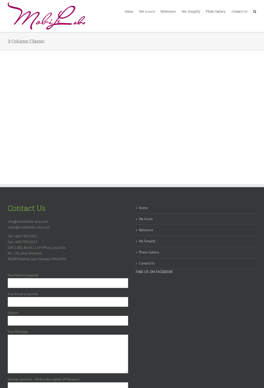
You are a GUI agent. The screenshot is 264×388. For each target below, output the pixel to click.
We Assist (146, 219)
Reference (146, 230)
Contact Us (147, 263)
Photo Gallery (149, 252)
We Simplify (147, 241)
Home (143, 208)
